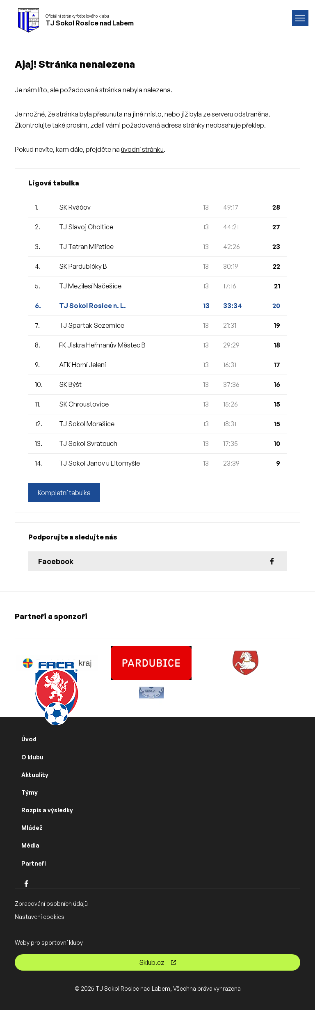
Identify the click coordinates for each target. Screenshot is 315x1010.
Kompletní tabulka (64, 493)
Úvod (29, 739)
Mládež (32, 827)
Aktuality (34, 774)
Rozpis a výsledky (47, 810)
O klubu (32, 757)
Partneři (33, 863)
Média (30, 845)
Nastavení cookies (39, 916)
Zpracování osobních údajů (51, 903)
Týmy (29, 792)
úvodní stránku (142, 149)
